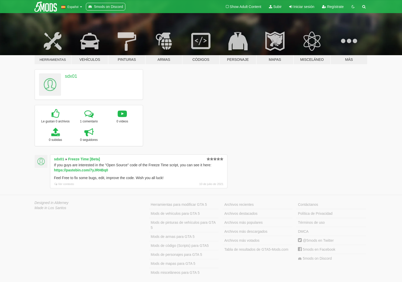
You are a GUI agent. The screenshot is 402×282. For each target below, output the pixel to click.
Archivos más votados (241, 240)
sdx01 (71, 76)
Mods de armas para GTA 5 (173, 237)
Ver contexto (64, 184)
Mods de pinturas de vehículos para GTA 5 (183, 225)
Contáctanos (308, 204)
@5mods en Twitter (316, 240)
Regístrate (333, 7)
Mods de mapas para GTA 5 (173, 263)
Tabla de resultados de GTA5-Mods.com (256, 249)
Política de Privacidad (315, 213)
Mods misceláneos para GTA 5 (175, 272)
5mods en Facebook (316, 249)
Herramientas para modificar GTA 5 (179, 204)
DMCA (303, 231)
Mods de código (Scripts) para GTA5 (180, 246)
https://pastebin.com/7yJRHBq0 (81, 170)
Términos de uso (311, 222)
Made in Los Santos (50, 208)
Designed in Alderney (52, 203)
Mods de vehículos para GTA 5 (175, 213)
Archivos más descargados (245, 231)
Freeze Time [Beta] (84, 159)
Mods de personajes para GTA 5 (176, 254)
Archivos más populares (243, 222)
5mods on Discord (315, 258)
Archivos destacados (240, 213)
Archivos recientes (239, 204)
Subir (275, 7)
